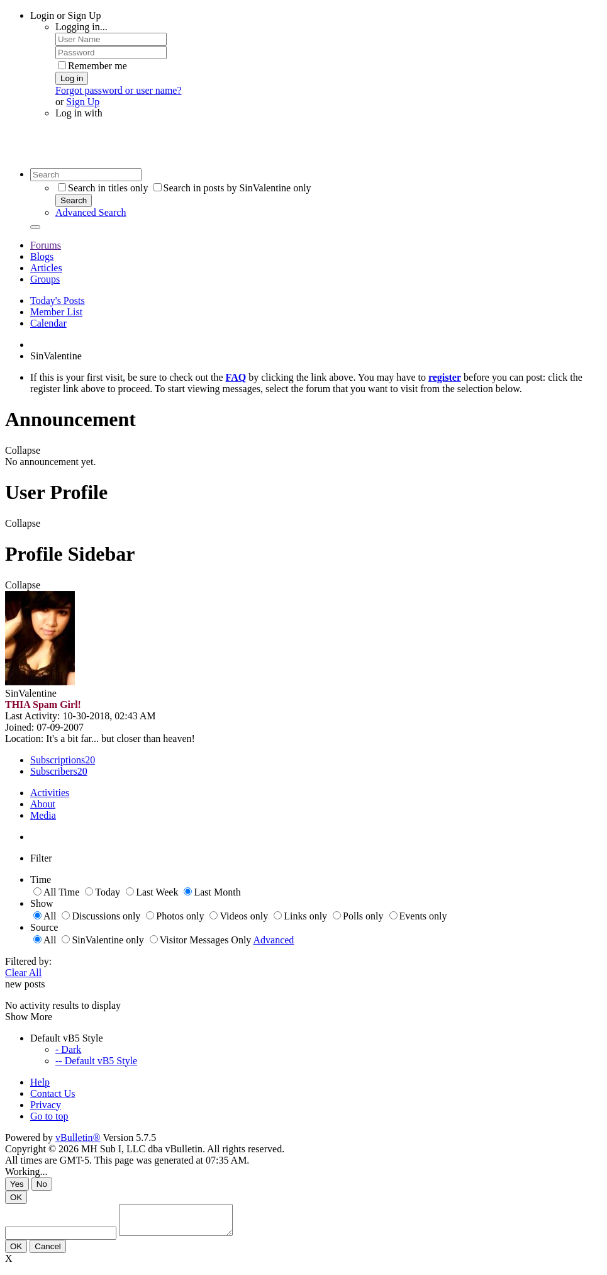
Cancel (48, 1252)
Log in (71, 78)
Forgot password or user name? (118, 90)
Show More (28, 1016)
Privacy (45, 1104)
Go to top (49, 1116)
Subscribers (53, 771)
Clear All (23, 972)
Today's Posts (57, 300)
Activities (49, 792)
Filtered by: (28, 961)
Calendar (48, 323)
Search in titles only (103, 188)
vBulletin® (78, 1137)
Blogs (41, 256)
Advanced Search (90, 212)
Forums (45, 245)
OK (16, 1197)
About (42, 804)
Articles (46, 267)
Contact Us (52, 1093)
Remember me (92, 65)
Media (43, 815)
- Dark (68, 1049)
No (41, 1184)
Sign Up (82, 101)
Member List (56, 311)
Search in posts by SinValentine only (232, 188)
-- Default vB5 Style (96, 1060)
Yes (17, 1184)
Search (73, 200)
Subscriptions (57, 760)
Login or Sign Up (65, 15)
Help (40, 1082)
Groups (45, 279)
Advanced (273, 940)
